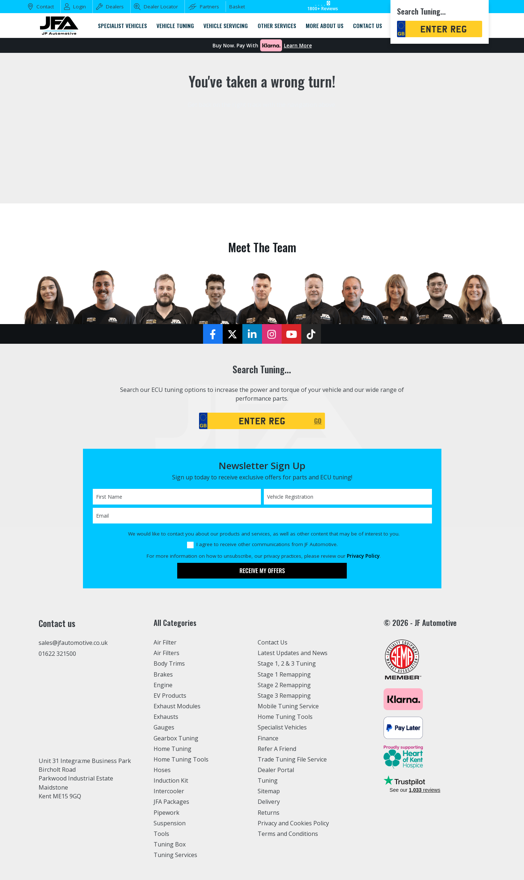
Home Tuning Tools (181, 759)
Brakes (163, 674)
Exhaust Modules (177, 706)
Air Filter (166, 642)
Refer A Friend (277, 749)
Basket (237, 6)
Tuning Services (176, 855)
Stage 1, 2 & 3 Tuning (287, 663)
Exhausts (166, 717)
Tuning (268, 780)
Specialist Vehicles (283, 727)
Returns (268, 813)
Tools (161, 834)
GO (318, 420)
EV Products (170, 696)
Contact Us (273, 642)
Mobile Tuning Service (289, 706)
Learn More (298, 45)
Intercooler (169, 791)
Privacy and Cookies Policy (294, 823)
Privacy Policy (363, 556)
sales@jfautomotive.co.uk (73, 643)
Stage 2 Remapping (284, 685)
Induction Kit (171, 780)
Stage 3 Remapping (284, 696)
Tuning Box (170, 844)
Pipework (167, 813)
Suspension (170, 823)
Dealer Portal (276, 770)
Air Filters (167, 653)
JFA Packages (172, 802)
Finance (268, 738)
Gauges (164, 727)
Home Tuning (173, 749)
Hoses (162, 770)
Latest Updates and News (293, 653)
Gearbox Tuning (176, 738)
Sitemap (269, 791)
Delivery (269, 802)
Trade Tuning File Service (293, 759)
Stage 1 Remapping (284, 674)
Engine (163, 685)
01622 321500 (57, 654)
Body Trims (169, 663)
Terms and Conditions (288, 834)
